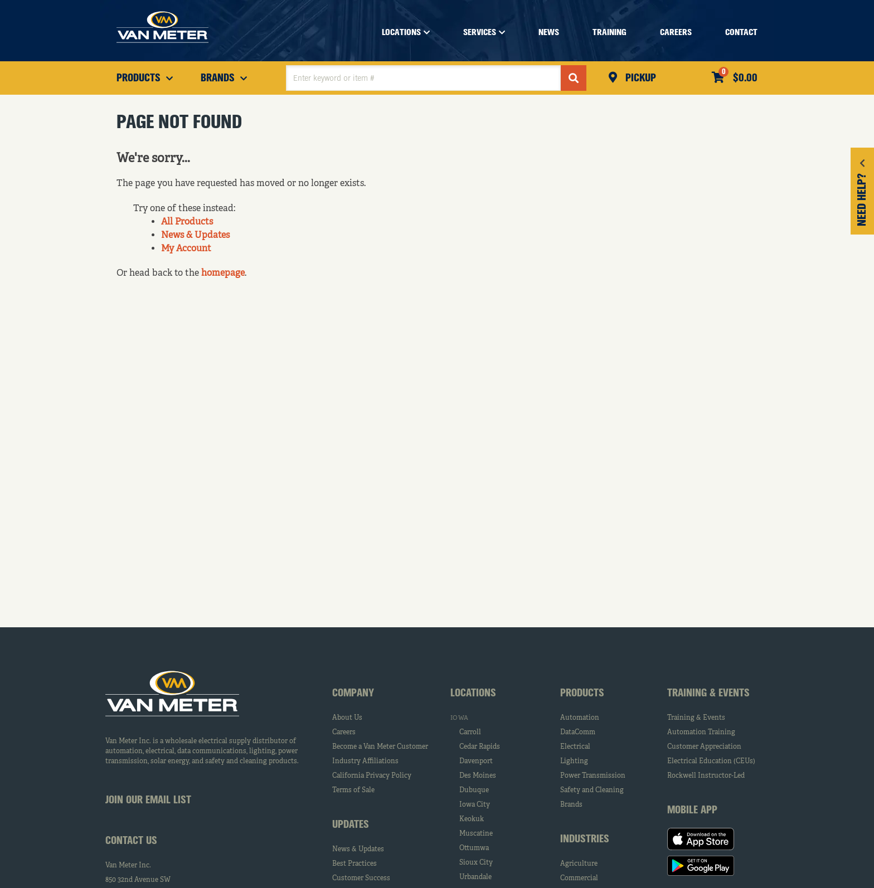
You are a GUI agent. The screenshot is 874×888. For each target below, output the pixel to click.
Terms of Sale (353, 790)
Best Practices (354, 864)
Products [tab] (582, 693)
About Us (347, 718)
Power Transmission (592, 776)
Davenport (476, 761)
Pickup (639, 78)
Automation (579, 718)
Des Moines (477, 776)
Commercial (579, 878)
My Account (186, 249)
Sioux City (476, 863)
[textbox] (423, 78)
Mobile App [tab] (692, 810)
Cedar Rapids (479, 747)
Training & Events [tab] (708, 693)
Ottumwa (474, 848)
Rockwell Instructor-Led (706, 776)
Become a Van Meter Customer (380, 747)
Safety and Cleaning (592, 790)
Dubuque (474, 790)
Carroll (470, 732)
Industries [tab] (584, 839)
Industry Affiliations (365, 761)
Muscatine (476, 834)
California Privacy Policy (371, 776)
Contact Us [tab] (131, 841)
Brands (571, 805)
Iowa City (474, 805)
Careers (344, 732)
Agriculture (579, 864)
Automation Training (701, 732)
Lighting (574, 761)
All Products (187, 222)
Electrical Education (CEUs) (711, 761)
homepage (223, 273)
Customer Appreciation (704, 747)
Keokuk (471, 819)
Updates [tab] (350, 825)
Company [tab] (353, 693)
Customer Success (361, 878)
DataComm (577, 732)
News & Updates (195, 235)
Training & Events (696, 718)
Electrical (575, 747)
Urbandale (475, 877)
